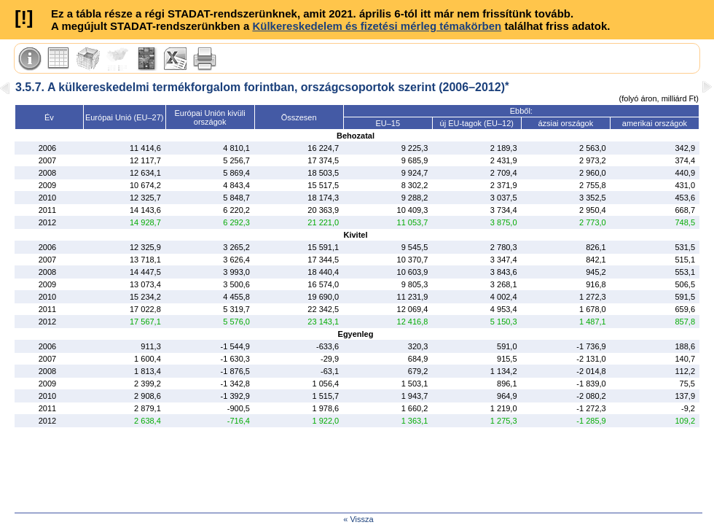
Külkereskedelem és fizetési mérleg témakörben (376, 26)
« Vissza (358, 519)
